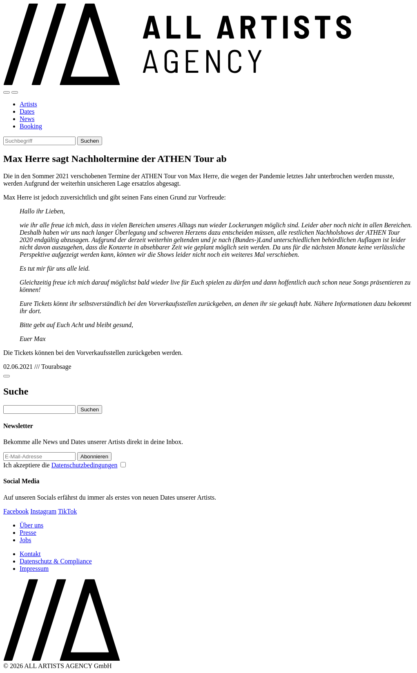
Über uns (31, 525)
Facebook (16, 511)
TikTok (67, 511)
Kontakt (30, 553)
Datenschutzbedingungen (84, 465)
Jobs (25, 539)
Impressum (34, 568)
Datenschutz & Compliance (56, 561)
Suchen (89, 141)
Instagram (43, 511)
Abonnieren (94, 456)
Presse (28, 532)
